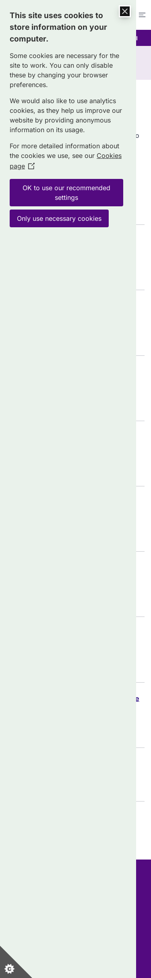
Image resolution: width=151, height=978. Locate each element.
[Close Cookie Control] (125, 11)
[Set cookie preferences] (16, 962)
